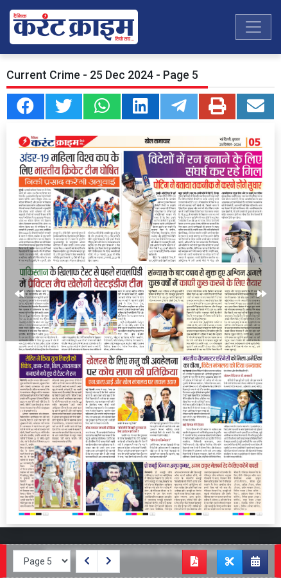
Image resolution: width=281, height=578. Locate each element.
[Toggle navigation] (253, 27)
